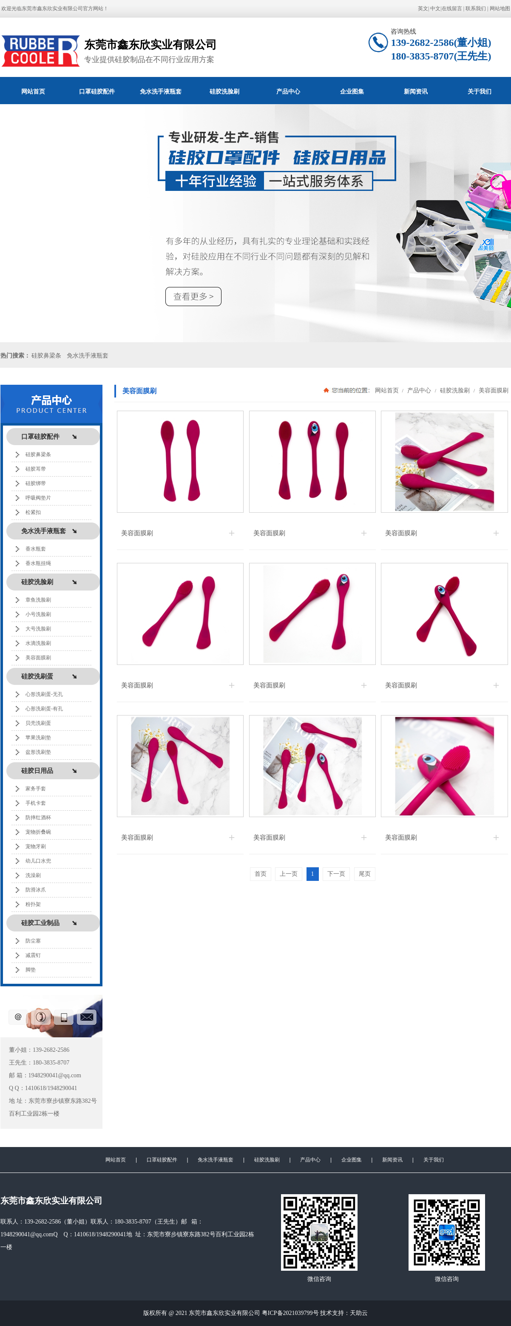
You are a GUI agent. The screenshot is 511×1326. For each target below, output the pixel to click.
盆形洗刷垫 (38, 752)
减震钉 (33, 955)
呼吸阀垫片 (38, 498)
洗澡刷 (33, 875)
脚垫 (31, 970)
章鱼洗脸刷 (38, 600)
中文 (435, 8)
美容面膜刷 (38, 658)
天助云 (359, 1313)
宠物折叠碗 (38, 832)
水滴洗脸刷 (38, 643)
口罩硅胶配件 (97, 91)
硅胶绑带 (36, 483)
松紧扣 (33, 512)
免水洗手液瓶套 (161, 91)
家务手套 (36, 789)
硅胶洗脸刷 (224, 91)
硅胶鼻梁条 (46, 355)
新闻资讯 (416, 91)
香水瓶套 (36, 549)
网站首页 (33, 91)
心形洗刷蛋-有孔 (44, 709)
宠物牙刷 (36, 846)
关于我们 (433, 1160)
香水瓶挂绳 (38, 563)
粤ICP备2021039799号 (290, 1313)
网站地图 (500, 8)
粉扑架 (33, 904)
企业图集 (352, 91)
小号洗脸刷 (38, 614)
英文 (423, 8)
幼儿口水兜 (38, 861)
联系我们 (476, 8)
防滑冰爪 (36, 890)
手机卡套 (36, 803)
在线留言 (452, 8)
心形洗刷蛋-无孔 (44, 694)
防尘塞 (33, 941)
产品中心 (288, 91)
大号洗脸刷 (38, 629)
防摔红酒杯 (38, 818)
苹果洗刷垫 (38, 738)
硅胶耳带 (36, 469)
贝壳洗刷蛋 (38, 723)
